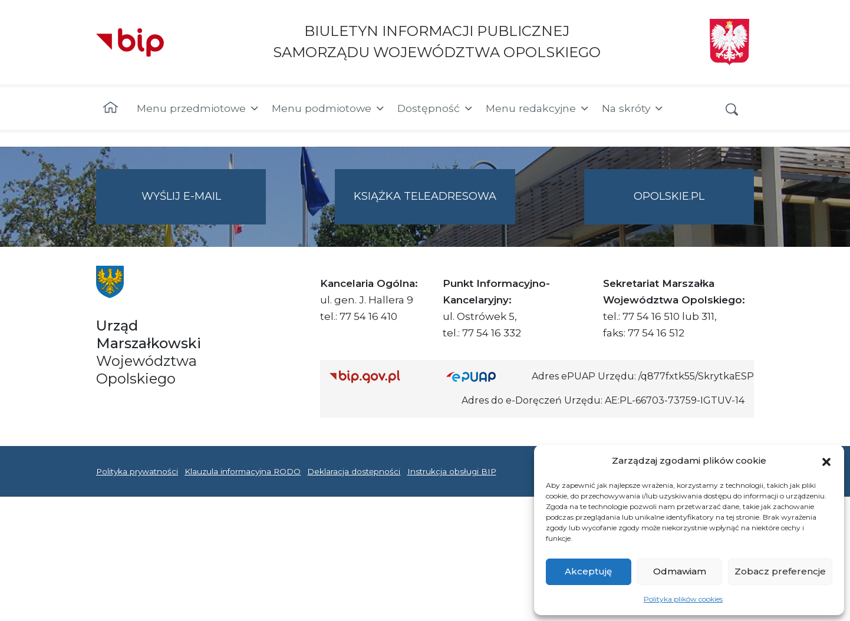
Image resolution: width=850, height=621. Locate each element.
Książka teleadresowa (425, 196)
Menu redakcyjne (538, 108)
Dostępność (435, 108)
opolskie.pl (669, 196)
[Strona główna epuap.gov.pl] (484, 376)
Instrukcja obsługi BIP (451, 471)
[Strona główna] (110, 108)
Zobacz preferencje (780, 571)
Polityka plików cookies (683, 598)
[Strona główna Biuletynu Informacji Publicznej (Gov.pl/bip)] (378, 376)
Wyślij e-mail (203, 205)
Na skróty (633, 108)
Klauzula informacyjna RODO (243, 471)
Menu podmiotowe (329, 108)
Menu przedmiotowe (198, 108)
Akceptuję (588, 571)
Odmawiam (679, 571)
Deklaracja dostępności (353, 471)
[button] (826, 461)
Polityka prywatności (137, 471)
